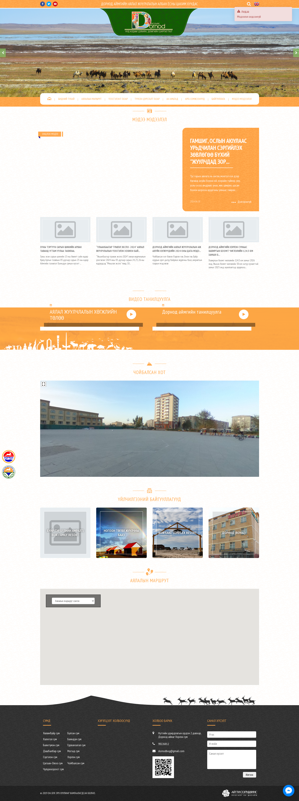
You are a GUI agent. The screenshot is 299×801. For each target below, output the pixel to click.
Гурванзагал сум (76, 745)
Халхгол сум (50, 739)
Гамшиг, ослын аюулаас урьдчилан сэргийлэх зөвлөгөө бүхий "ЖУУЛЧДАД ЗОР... (218, 151)
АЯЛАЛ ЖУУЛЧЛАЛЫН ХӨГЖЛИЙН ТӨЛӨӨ (83, 314)
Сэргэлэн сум (50, 757)
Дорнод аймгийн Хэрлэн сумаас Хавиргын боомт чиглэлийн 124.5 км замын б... (231, 250)
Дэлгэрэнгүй (241, 201)
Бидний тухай (66, 99)
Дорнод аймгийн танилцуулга (191, 311)
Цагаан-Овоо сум (53, 763)
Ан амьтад (172, 99)
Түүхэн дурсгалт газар (147, 99)
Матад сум (73, 751)
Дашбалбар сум (52, 751)
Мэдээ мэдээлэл (242, 99)
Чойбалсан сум (75, 763)
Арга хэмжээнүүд (195, 99)
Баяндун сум (74, 739)
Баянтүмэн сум (51, 745)
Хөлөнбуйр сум (51, 733)
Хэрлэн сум (73, 757)
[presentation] (3, 52)
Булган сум (73, 733)
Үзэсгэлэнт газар (118, 99)
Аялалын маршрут (91, 99)
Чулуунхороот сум (53, 769)
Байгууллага (218, 99)
